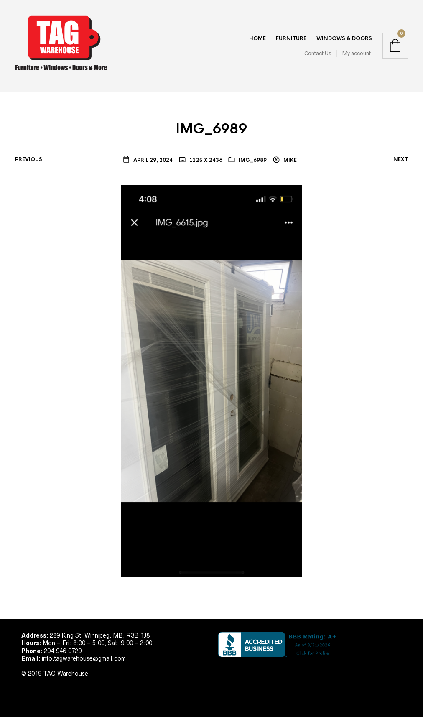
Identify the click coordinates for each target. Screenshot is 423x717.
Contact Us (317, 53)
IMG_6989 (253, 160)
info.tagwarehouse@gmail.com (84, 658)
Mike (289, 160)
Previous (28, 159)
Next (400, 159)
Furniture (291, 38)
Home (257, 38)
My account (356, 53)
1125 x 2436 (205, 160)
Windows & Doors (344, 38)
